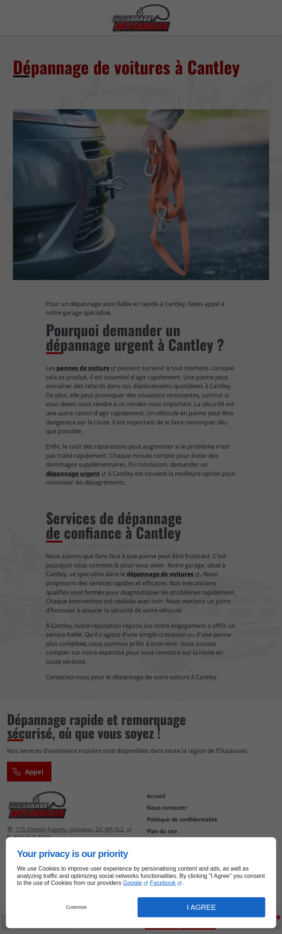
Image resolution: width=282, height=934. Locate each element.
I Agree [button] (201, 907)
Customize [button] (76, 907)
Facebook (163, 883)
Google (132, 883)
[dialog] (141, 882)
